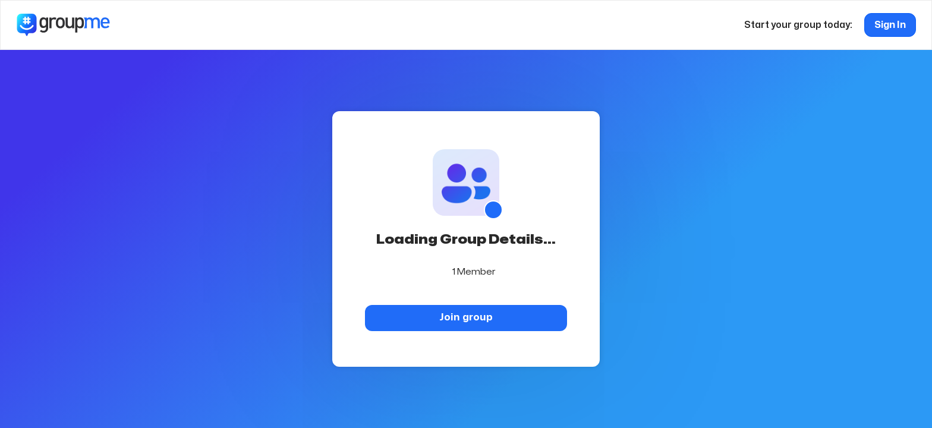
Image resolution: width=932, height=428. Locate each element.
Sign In (890, 25)
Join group (466, 317)
